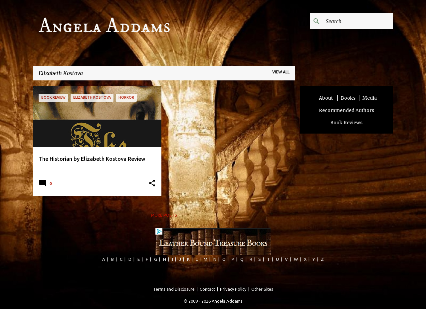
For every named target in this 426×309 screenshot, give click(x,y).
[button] (152, 183)
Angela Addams (104, 26)
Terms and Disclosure (174, 289)
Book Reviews (346, 123)
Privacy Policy (233, 289)
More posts (164, 215)
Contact (207, 289)
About (326, 98)
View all (281, 72)
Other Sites (262, 289)
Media (369, 98)
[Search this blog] (358, 21)
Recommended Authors (346, 110)
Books (348, 98)
